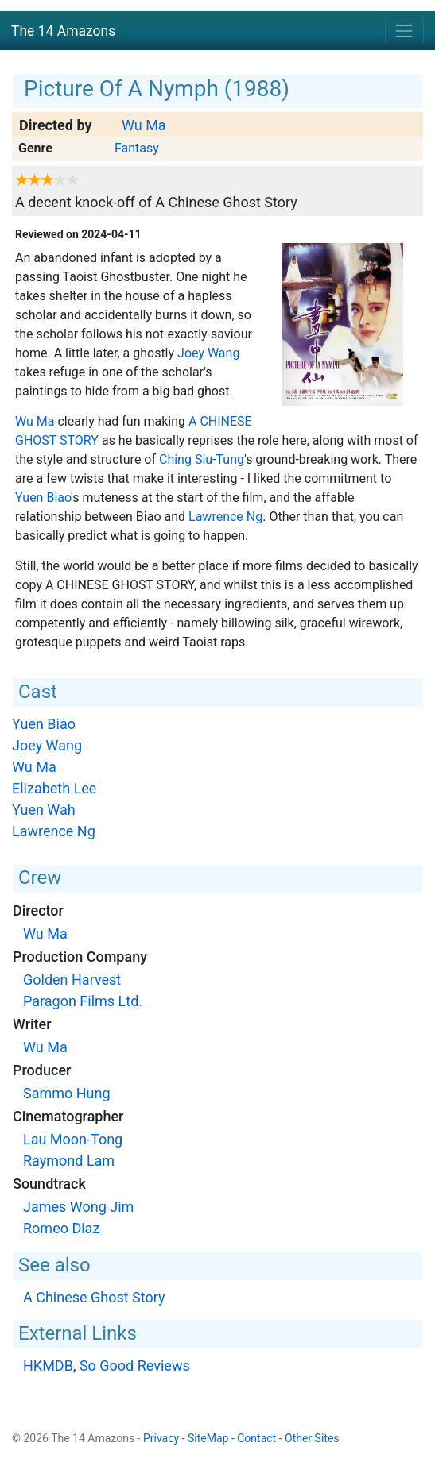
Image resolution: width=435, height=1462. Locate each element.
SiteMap (208, 1438)
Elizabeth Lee (54, 788)
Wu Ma (144, 125)
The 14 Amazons (63, 31)
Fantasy (137, 148)
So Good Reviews (135, 1365)
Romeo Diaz (61, 1228)
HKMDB (48, 1365)
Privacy (161, 1438)
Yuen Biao (43, 497)
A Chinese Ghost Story (94, 1297)
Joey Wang (208, 353)
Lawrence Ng (225, 516)
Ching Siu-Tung (201, 459)
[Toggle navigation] (404, 30)
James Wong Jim (78, 1206)
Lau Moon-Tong (72, 1139)
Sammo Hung (67, 1093)
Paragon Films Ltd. (82, 1001)
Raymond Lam (69, 1160)
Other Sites (312, 1438)
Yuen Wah (44, 809)
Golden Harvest (72, 979)
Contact (256, 1438)
